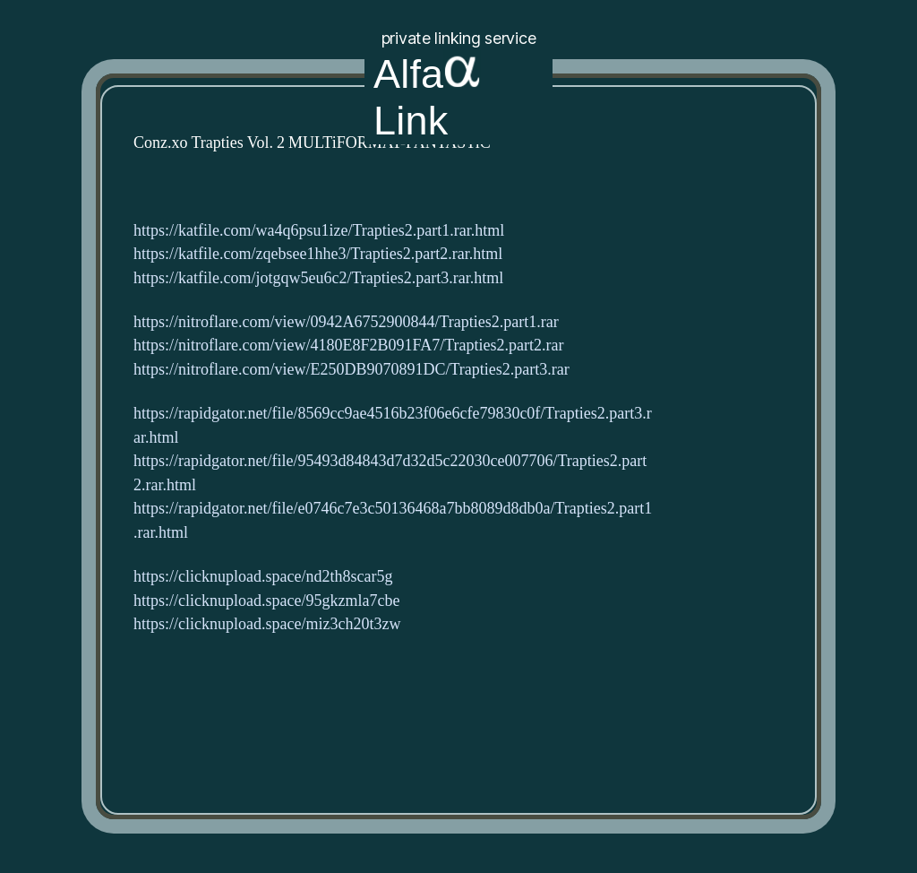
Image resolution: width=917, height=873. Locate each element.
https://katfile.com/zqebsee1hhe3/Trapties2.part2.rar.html (317, 254)
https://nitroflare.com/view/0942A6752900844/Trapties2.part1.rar (346, 322)
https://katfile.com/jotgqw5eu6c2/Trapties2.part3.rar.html (318, 278)
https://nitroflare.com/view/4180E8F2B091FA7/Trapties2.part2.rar (348, 345)
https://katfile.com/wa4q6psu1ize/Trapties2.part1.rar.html (318, 230)
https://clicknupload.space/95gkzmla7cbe (266, 601)
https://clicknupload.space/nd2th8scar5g (262, 576)
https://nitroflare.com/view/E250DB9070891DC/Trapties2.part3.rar (351, 369)
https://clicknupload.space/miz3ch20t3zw (266, 624)
